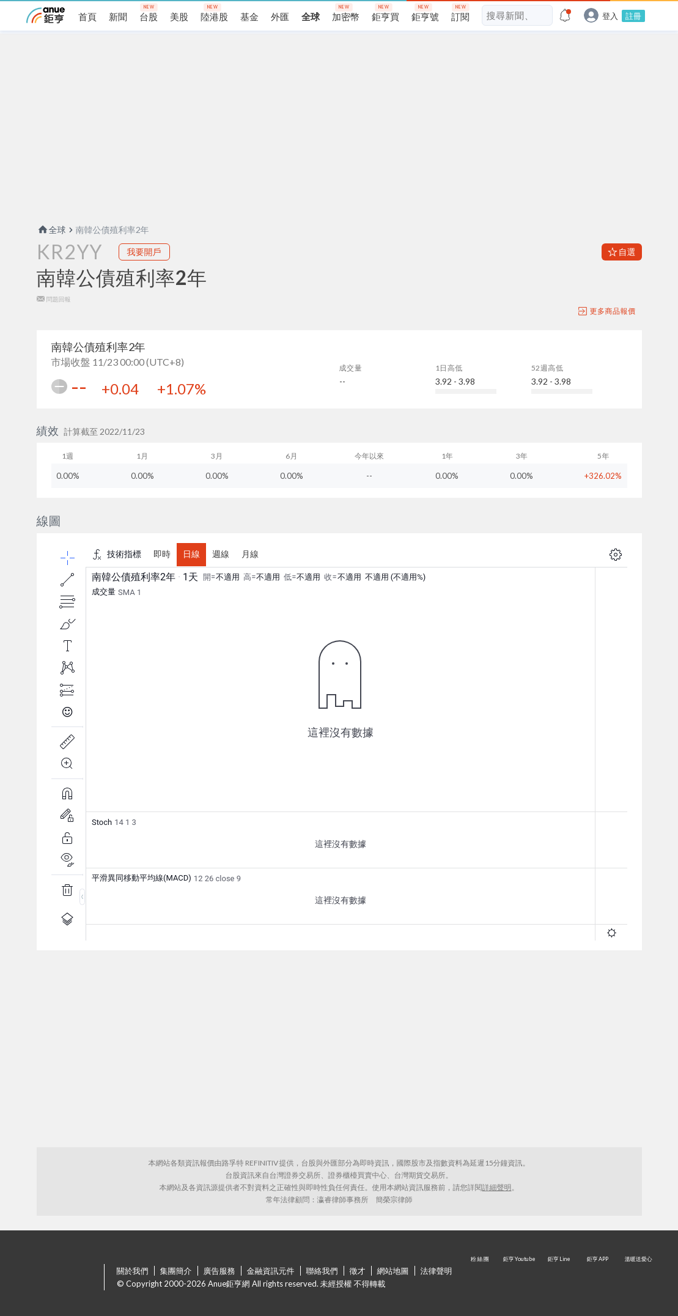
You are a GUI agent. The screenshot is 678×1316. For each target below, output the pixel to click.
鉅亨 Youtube (520, 1278)
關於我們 (133, 1271)
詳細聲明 (497, 1187)
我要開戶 (144, 251)
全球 (51, 229)
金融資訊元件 (271, 1271)
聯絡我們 (322, 1271)
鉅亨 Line (559, 1278)
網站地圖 (393, 1271)
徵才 (358, 1271)
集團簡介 (176, 1271)
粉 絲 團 (481, 1278)
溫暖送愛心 (637, 1278)
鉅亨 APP (598, 1278)
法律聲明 (436, 1271)
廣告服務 (219, 1271)
